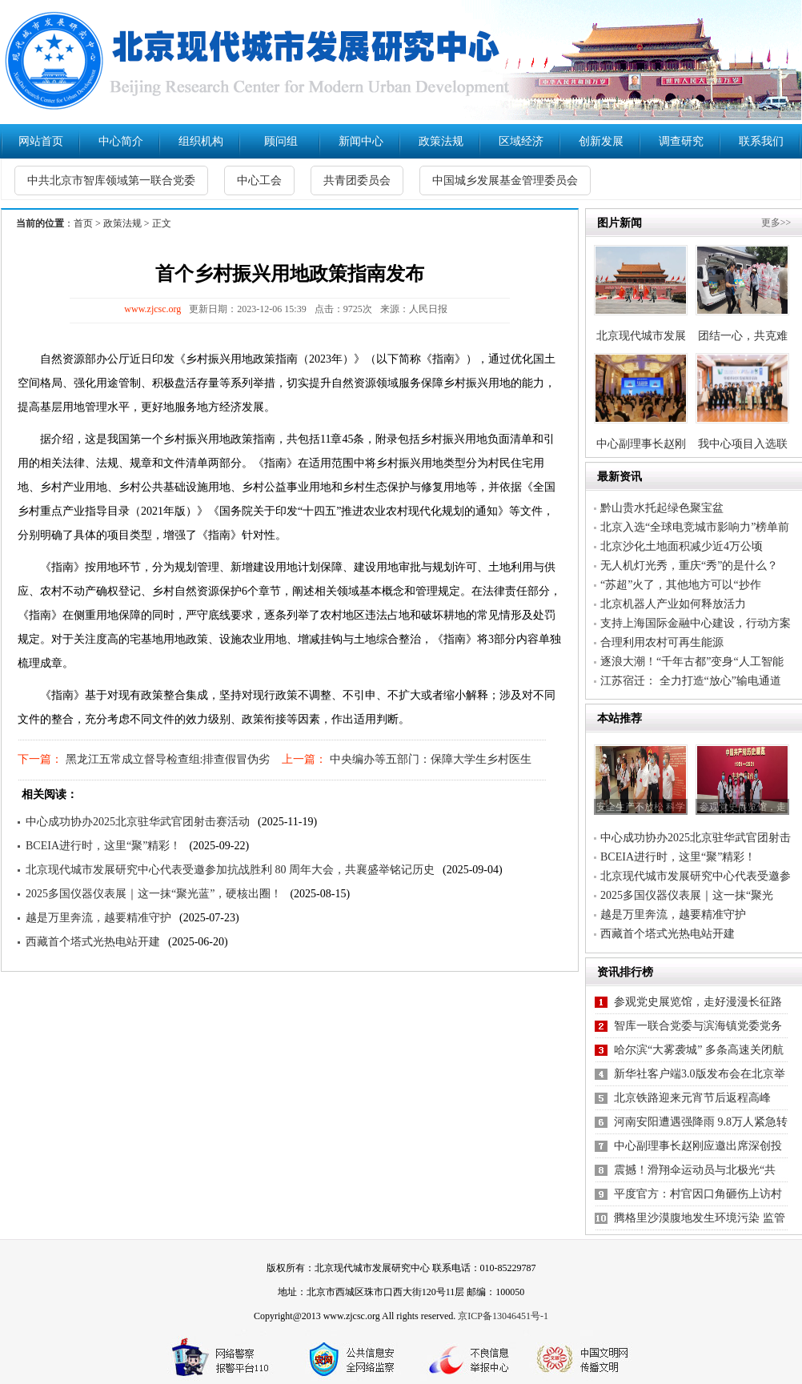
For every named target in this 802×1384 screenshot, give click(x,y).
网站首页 (40, 141)
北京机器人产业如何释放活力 (673, 604)
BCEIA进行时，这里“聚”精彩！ (103, 846)
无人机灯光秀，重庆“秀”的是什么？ (689, 566)
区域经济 (521, 141)
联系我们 (761, 141)
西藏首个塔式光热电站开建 (93, 942)
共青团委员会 (357, 181)
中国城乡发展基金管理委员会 (505, 181)
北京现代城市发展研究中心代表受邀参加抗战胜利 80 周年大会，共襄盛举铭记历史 (230, 870)
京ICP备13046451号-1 (503, 1316)
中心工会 (259, 181)
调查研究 (681, 141)
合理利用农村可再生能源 (662, 642)
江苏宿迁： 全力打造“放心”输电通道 (690, 681)
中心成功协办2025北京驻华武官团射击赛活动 (138, 822)
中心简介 (120, 141)
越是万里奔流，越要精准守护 (98, 918)
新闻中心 (361, 141)
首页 (83, 223)
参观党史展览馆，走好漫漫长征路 (698, 1002)
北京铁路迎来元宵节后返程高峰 (692, 1098)
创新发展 (601, 141)
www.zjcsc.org (152, 309)
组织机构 (200, 141)
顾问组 (281, 141)
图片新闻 (619, 223)
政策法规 (441, 141)
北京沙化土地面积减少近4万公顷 (681, 546)
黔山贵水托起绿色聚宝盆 (662, 508)
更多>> (776, 222)
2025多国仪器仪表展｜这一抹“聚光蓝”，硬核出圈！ (154, 894)
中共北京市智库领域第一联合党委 (111, 181)
